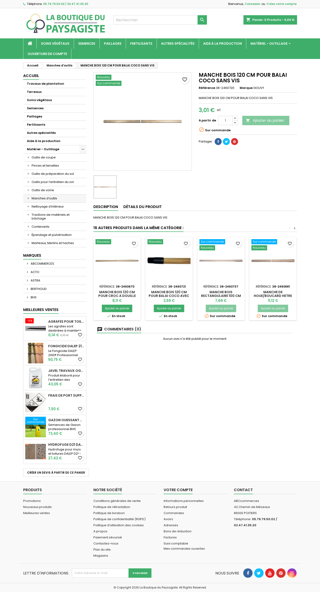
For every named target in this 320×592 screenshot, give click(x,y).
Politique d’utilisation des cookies (118, 525)
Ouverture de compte (47, 53)
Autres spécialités (178, 43)
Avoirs (168, 519)
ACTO (34, 272)
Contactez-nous (105, 543)
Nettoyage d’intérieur (48, 206)
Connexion (252, 4)
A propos (100, 531)
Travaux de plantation (45, 83)
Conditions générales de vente (117, 501)
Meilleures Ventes (41, 309)
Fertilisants (141, 43)
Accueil (31, 75)
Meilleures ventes (36, 513)
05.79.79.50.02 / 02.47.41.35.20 (65, 4)
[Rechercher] (160, 20)
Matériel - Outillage (268, 43)
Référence (207, 88)
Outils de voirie (43, 190)
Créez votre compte (281, 4)
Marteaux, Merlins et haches (53, 243)
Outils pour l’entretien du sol (53, 182)
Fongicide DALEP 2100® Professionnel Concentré (66, 346)
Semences (86, 43)
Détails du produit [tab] (142, 206)
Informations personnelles (184, 501)
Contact (243, 490)
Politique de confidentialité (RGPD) (119, 519)
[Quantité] (225, 120)
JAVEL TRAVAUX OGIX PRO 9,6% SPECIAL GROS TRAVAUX (66, 371)
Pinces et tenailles (45, 165)
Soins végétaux (55, 43)
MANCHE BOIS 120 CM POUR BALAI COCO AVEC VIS (169, 296)
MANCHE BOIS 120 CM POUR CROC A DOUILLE (117, 294)
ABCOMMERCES (42, 263)
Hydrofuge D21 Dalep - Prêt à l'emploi (66, 444)
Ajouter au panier (265, 120)
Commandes (174, 513)
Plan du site (102, 549)
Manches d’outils (44, 198)
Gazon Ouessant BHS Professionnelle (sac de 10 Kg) (66, 420)
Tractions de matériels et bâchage (51, 216)
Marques (32, 255)
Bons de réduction (177, 531)
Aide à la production (222, 43)
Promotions (32, 501)
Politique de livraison (109, 513)
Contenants (40, 226)
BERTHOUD (38, 289)
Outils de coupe (44, 157)
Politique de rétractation (111, 507)
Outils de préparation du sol (53, 174)
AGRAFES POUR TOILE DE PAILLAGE (66, 321)
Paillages (112, 43)
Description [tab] (105, 206)
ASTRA (35, 280)
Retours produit (175, 507)
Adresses (171, 525)
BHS (33, 297)
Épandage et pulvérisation (52, 235)
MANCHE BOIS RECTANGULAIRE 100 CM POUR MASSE (221, 296)
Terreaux (34, 92)
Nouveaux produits (37, 507)
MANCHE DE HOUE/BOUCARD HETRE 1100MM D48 (273, 296)
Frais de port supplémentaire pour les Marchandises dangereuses (66, 395)
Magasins (100, 555)
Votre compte (178, 490)
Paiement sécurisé (107, 537)
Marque (246, 88)
